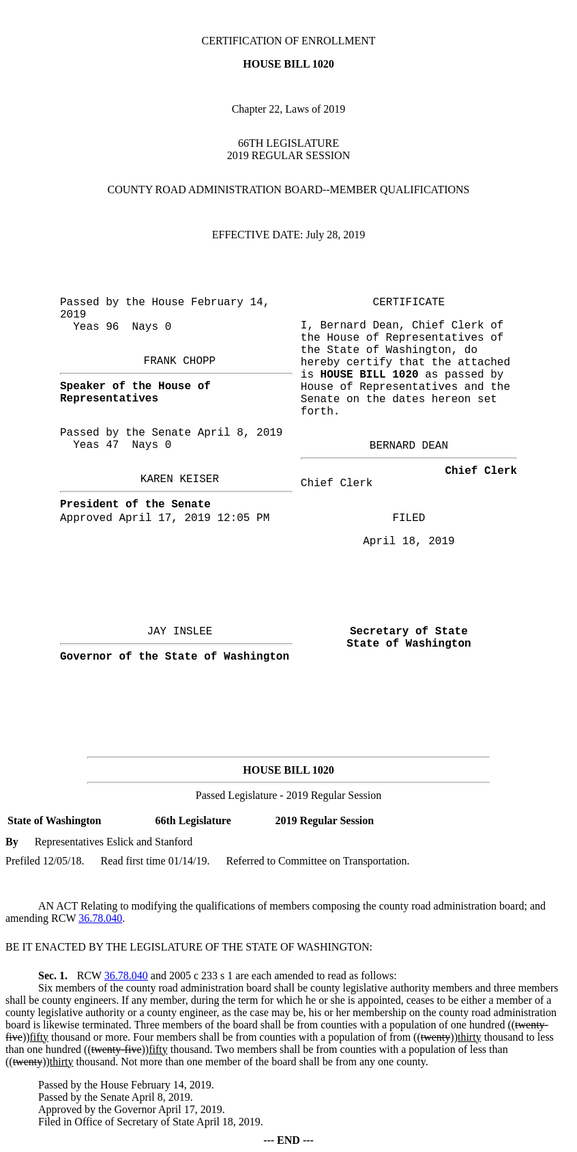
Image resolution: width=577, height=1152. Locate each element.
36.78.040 (100, 918)
